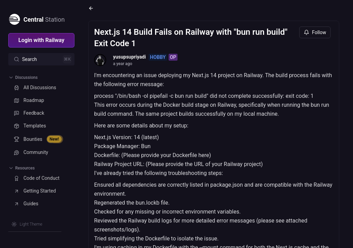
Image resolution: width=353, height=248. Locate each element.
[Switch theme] (27, 224)
